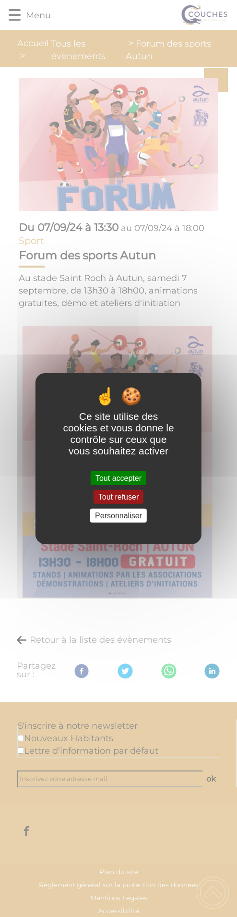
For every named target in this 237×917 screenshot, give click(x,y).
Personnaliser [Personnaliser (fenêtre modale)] (118, 516)
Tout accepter (118, 478)
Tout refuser (118, 496)
